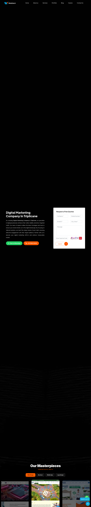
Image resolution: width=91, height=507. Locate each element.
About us (35, 3)
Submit (63, 244)
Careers (70, 3)
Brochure (40, 475)
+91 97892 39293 (31, 243)
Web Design (31, 475)
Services (45, 3)
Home (27, 3)
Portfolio (54, 3)
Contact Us (80, 3)
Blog (62, 3)
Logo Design (60, 475)
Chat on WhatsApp (14, 243)
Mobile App (50, 475)
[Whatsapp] (87, 498)
